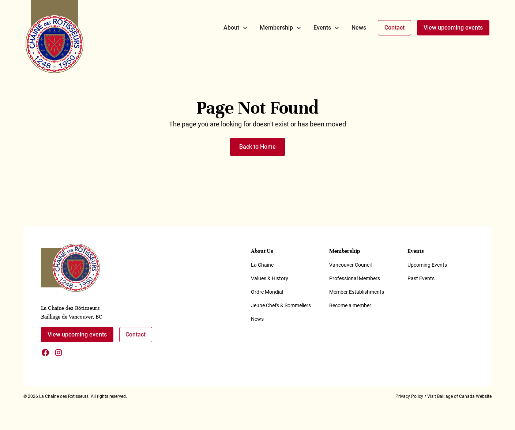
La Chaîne (262, 265)
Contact (394, 27)
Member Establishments (356, 292)
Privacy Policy (409, 396)
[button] (236, 28)
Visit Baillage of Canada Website (459, 396)
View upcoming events (453, 27)
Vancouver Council (350, 265)
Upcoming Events (427, 265)
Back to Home (257, 146)
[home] (55, 36)
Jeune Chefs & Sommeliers (281, 305)
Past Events (421, 278)
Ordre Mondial (267, 292)
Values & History (269, 278)
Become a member (350, 305)
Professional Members (354, 278)
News (359, 27)
